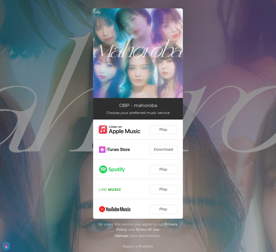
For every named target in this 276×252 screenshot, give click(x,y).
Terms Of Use (147, 229)
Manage (122, 236)
